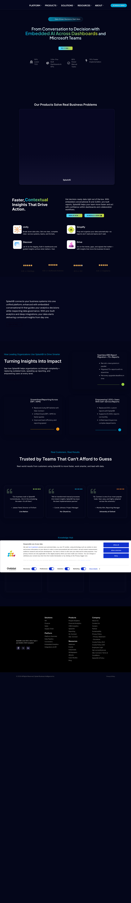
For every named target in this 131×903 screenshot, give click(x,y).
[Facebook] (18, 648)
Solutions (67, 5)
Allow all (116, 690)
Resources (82, 5)
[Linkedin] (28, 648)
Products (53, 5)
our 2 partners (33, 693)
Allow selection (116, 696)
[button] (12, 146)
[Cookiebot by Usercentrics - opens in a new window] (11, 714)
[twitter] (23, 648)
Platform (40, 5)
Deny (116, 701)
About (94, 5)
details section (85, 706)
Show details (93, 714)
